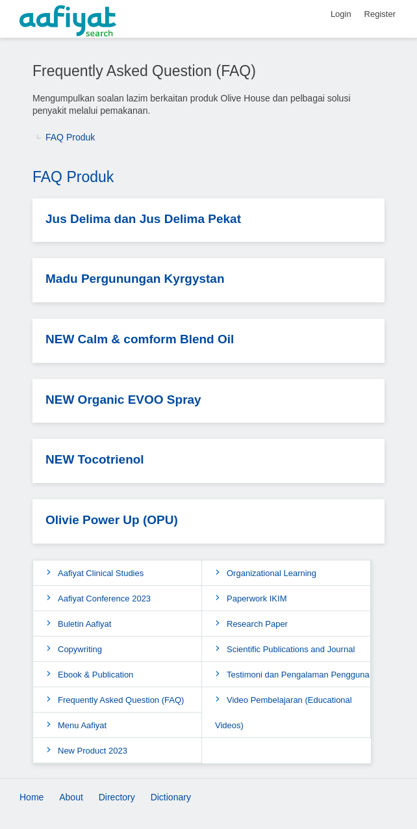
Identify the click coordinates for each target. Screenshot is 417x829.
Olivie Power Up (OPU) (111, 520)
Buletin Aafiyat (84, 624)
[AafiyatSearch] (208, 21)
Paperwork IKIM (256, 598)
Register (380, 14)
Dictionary (171, 797)
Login (341, 14)
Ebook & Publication (95, 674)
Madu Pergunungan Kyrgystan (135, 278)
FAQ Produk (70, 137)
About (71, 797)
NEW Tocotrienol (94, 459)
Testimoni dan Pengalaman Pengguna (298, 674)
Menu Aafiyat (82, 725)
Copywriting (80, 649)
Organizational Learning (271, 573)
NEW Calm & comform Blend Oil (139, 339)
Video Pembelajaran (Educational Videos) (283, 712)
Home (31, 797)
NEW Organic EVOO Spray (123, 399)
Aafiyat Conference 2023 (104, 598)
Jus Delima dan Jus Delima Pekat (143, 219)
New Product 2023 (92, 751)
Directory (117, 797)
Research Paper (257, 624)
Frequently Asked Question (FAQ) (121, 700)
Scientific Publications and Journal (291, 649)
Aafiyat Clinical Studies (101, 573)
